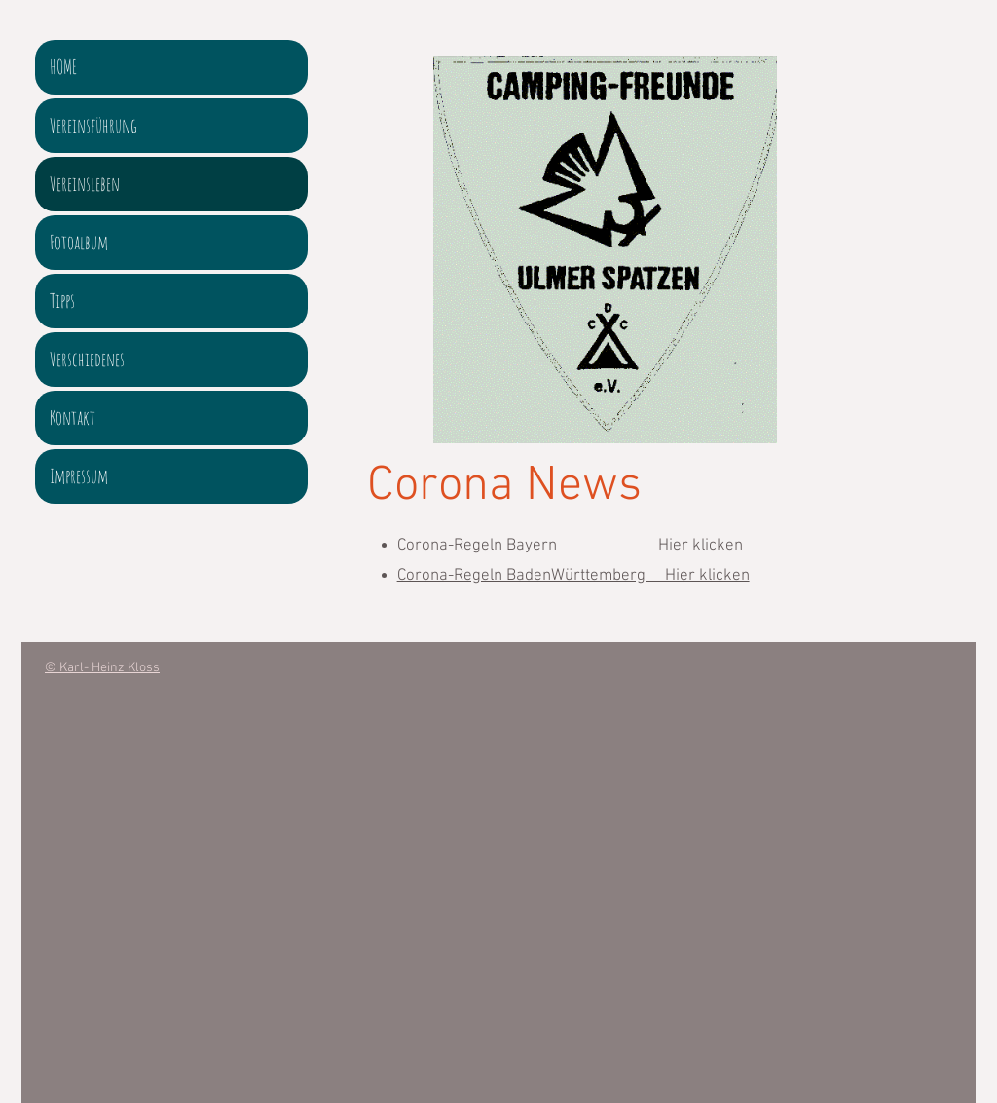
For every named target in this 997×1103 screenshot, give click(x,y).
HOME (63, 67)
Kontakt (72, 417)
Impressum (79, 476)
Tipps (62, 300)
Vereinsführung (93, 125)
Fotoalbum (79, 242)
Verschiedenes (87, 359)
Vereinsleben (85, 183)
